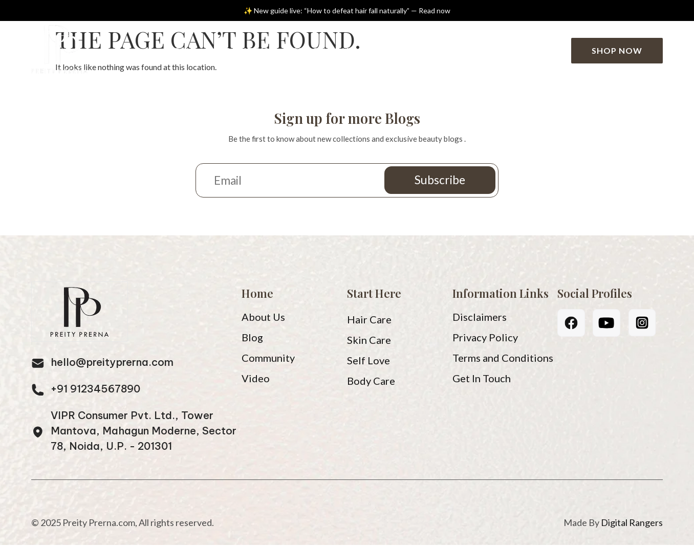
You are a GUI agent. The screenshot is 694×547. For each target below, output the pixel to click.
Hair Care (369, 321)
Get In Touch (481, 380)
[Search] (551, 51)
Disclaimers (479, 319)
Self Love (368, 362)
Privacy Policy (485, 339)
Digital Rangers (632, 524)
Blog (307, 50)
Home (181, 50)
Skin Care (369, 342)
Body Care (371, 383)
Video (358, 50)
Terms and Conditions (502, 360)
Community (427, 50)
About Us (244, 50)
